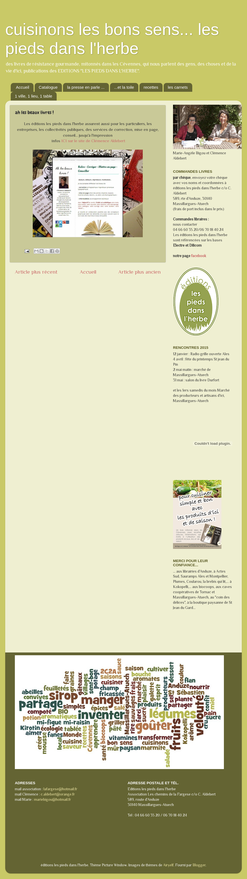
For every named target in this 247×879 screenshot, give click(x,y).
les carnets (178, 87)
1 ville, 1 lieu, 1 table (33, 96)
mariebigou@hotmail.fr (52, 799)
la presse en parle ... (86, 87)
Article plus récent (36, 272)
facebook (198, 256)
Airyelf (168, 865)
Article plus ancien (139, 272)
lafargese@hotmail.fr (60, 789)
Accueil (22, 87)
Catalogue (48, 87)
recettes (151, 87)
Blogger (199, 865)
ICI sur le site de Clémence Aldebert (93, 141)
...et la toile (124, 87)
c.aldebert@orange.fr (58, 794)
